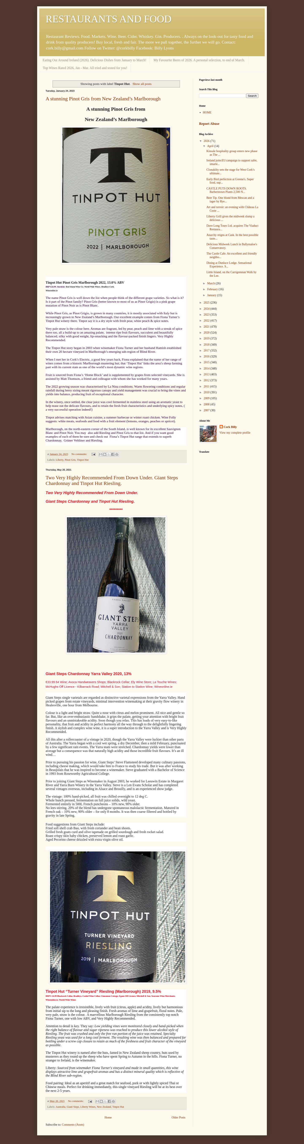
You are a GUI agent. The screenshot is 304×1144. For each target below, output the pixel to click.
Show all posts (142, 84)
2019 (207, 338)
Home (108, 1117)
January (212, 295)
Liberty (59, 459)
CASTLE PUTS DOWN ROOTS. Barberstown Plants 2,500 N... (226, 190)
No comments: (79, 454)
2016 (207, 356)
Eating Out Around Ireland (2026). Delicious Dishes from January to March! (94, 60)
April (210, 146)
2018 (207, 344)
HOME (207, 112)
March (211, 283)
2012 (207, 380)
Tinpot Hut (82, 459)
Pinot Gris (70, 459)
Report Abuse (209, 124)
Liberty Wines (88, 1106)
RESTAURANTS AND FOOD (108, 19)
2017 (207, 350)
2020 (207, 332)
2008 (207, 404)
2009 (207, 398)
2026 (207, 141)
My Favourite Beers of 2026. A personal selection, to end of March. (199, 60)
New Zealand (104, 1106)
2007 (207, 410)
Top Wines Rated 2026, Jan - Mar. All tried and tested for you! (85, 68)
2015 (207, 362)
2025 (207, 302)
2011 (207, 386)
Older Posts (178, 1117)
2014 (207, 368)
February (212, 289)
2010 (207, 392)
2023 (207, 314)
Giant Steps (73, 1106)
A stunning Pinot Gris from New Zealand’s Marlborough (103, 98)
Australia (60, 1106)
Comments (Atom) (73, 1124)
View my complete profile (235, 432)
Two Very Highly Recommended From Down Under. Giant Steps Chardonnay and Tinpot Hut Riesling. (112, 480)
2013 (207, 374)
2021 (207, 326)
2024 (207, 308)
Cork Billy (230, 427)
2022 (207, 320)
